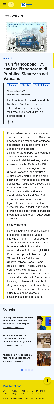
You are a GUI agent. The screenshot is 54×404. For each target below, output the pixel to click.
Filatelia (25, 85)
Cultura (13, 85)
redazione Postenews (19, 94)
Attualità (17, 16)
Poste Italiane (41, 85)
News (6, 16)
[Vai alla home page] (27, 4)
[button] (22, 370)
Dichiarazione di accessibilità (38, 392)
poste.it (31, 269)
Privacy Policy (14, 392)
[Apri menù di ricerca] (11, 4)
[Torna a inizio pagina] (47, 380)
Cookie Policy (24, 392)
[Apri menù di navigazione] (4, 4)
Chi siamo (5, 392)
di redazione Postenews (13, 328)
